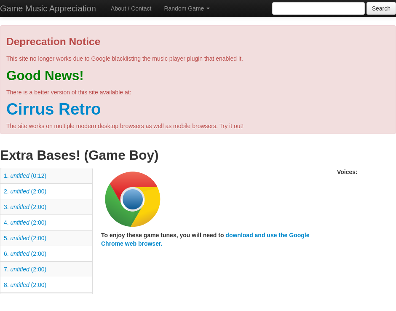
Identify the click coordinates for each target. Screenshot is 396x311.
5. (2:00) (25, 238)
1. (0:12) (25, 175)
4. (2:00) (25, 222)
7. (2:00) (25, 269)
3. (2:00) (25, 207)
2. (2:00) (25, 191)
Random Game (187, 8)
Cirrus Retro (53, 109)
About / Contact (131, 8)
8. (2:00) (25, 285)
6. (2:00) (25, 253)
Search (381, 8)
